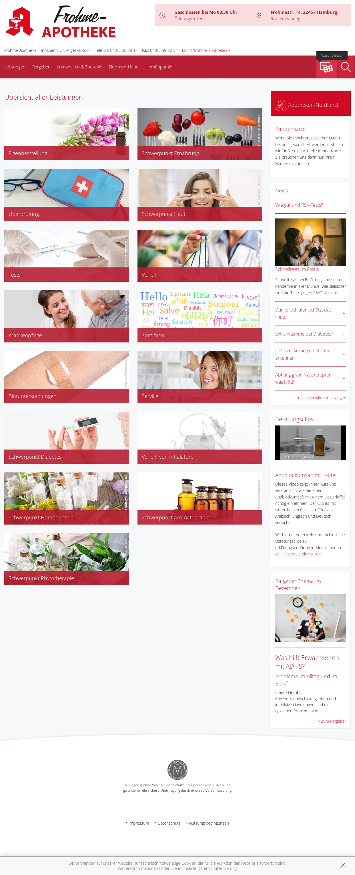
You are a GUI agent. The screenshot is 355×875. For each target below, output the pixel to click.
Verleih (150, 274)
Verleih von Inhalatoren (169, 456)
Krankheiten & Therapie (79, 67)
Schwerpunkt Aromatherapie (176, 517)
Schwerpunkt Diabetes (35, 456)
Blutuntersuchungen (33, 396)
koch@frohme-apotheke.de (206, 50)
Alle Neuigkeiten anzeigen (323, 398)
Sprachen (153, 335)
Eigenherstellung (28, 153)
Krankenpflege (25, 335)
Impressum (139, 823)
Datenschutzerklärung (217, 868)
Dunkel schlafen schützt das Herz (303, 313)
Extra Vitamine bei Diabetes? (304, 334)
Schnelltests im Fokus (297, 269)
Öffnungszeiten (189, 18)
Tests (14, 274)
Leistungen (14, 67)
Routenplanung (285, 18)
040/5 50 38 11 (124, 50)
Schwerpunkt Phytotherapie (41, 578)
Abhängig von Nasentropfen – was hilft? (305, 378)
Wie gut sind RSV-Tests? (299, 205)
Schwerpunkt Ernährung (170, 153)
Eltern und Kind (124, 67)
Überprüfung (24, 213)
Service (150, 396)
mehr (332, 292)
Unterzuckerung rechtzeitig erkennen (302, 354)
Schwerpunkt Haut (164, 213)
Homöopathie (158, 67)
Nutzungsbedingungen (209, 823)
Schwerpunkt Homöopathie (41, 517)
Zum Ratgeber (333, 721)
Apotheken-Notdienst (306, 104)
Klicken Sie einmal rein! (302, 554)
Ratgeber (41, 67)
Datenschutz (169, 823)
